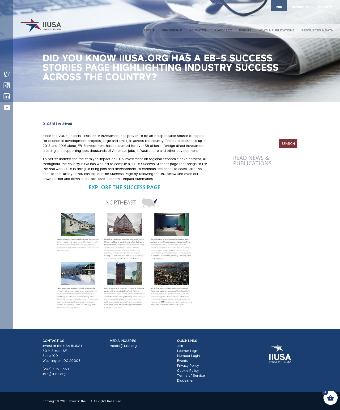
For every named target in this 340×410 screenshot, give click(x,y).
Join (180, 346)
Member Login (188, 356)
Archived (65, 124)
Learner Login (188, 351)
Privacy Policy (188, 365)
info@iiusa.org (54, 374)
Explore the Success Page (125, 187)
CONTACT (325, 7)
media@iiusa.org (123, 346)
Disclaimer (185, 380)
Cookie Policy (188, 370)
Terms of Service (191, 375)
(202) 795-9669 (55, 369)
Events (182, 361)
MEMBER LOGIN (302, 7)
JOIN (279, 7)
